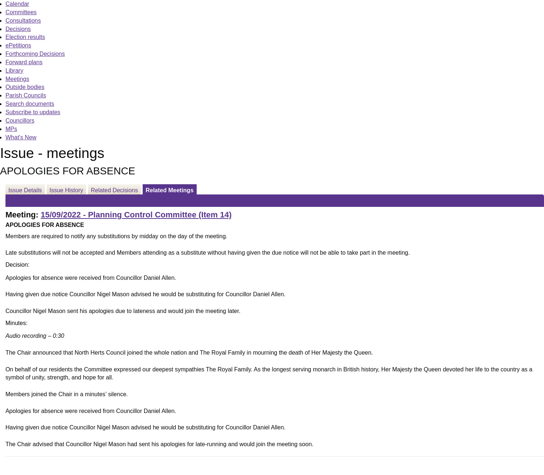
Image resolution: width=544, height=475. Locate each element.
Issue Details (25, 190)
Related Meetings (170, 190)
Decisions (18, 29)
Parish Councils (25, 95)
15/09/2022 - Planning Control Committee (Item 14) (135, 214)
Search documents (29, 104)
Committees (20, 12)
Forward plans (23, 62)
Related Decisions (114, 190)
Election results (25, 37)
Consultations (23, 21)
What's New (20, 137)
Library (14, 70)
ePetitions (18, 45)
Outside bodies (25, 87)
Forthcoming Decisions (35, 54)
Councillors (19, 120)
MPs (11, 129)
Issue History (66, 190)
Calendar (17, 4)
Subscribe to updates (32, 112)
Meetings (17, 79)
